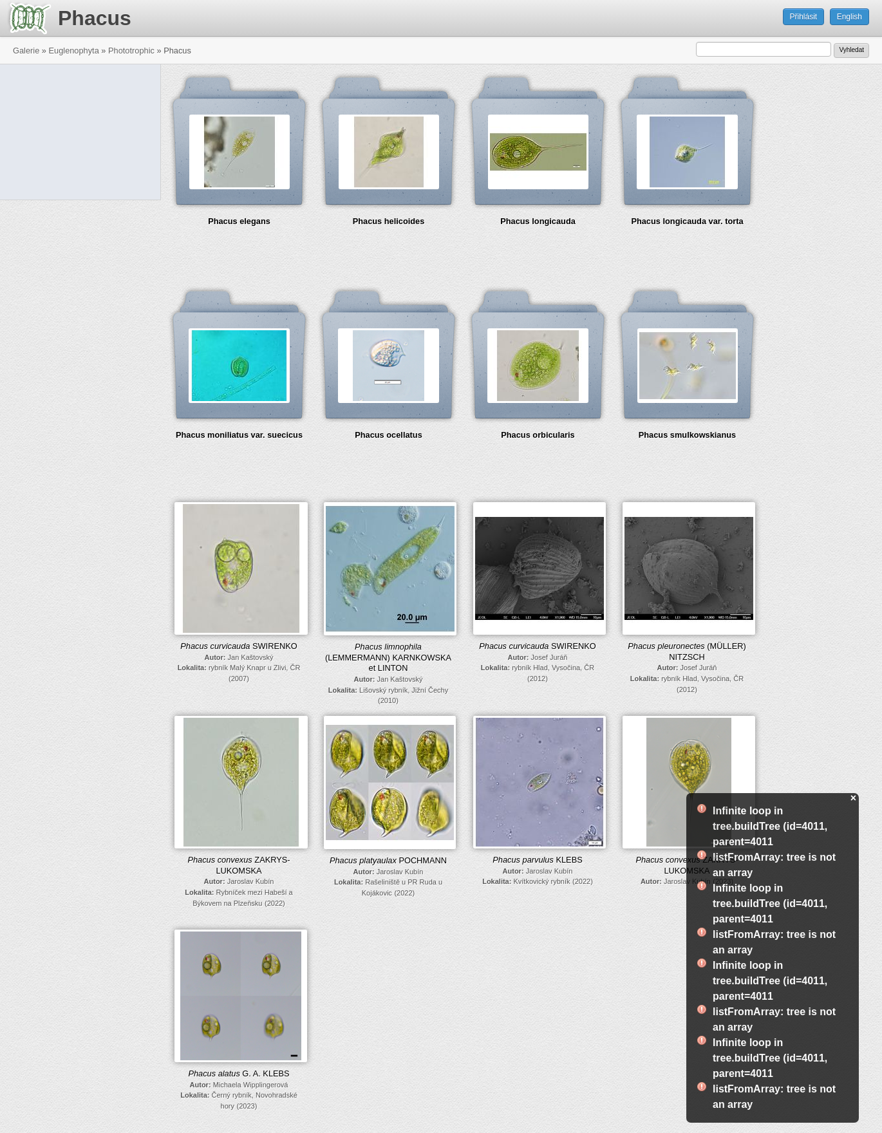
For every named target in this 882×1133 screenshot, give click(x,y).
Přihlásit (804, 16)
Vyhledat (851, 49)
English (849, 16)
